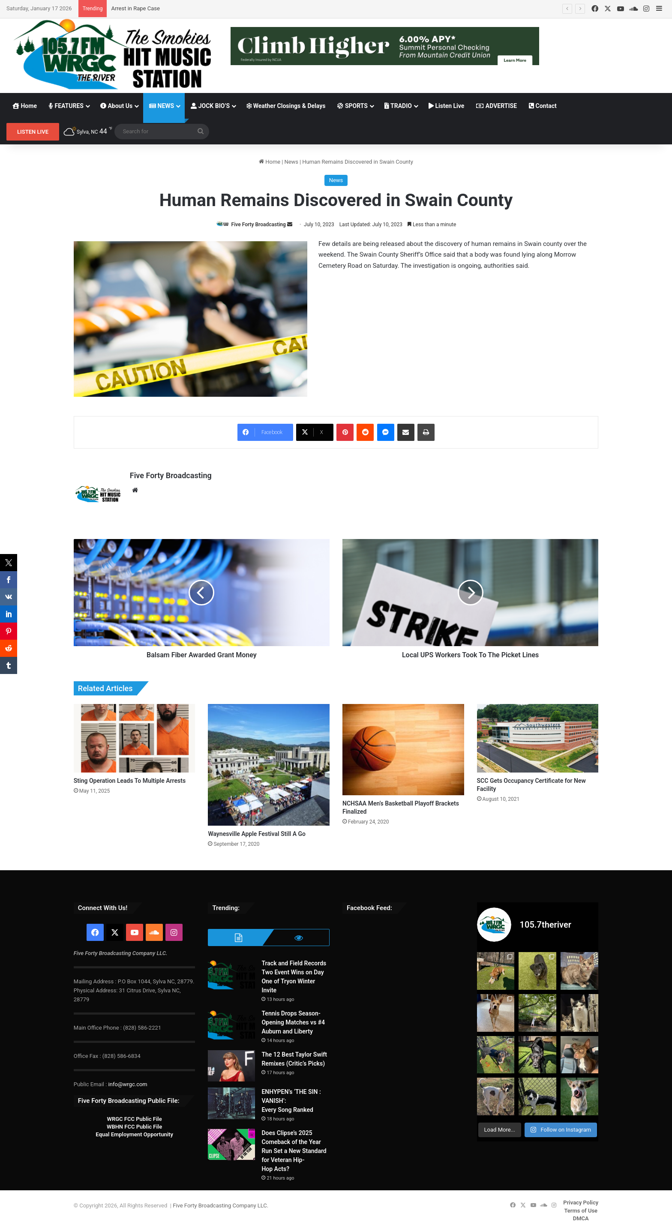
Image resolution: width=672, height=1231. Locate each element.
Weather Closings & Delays (285, 105)
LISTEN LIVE (32, 132)
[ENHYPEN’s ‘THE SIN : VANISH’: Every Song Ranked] (231, 1103)
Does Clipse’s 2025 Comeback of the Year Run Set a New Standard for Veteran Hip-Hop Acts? (293, 1150)
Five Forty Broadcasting (258, 225)
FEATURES (66, 105)
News (291, 162)
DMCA (581, 1218)
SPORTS (352, 105)
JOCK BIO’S (210, 105)
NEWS (161, 105)
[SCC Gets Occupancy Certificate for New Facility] (538, 738)
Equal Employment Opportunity (134, 1134)
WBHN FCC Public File (134, 1126)
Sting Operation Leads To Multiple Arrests (130, 780)
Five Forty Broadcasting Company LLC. (220, 1205)
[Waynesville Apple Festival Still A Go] (269, 765)
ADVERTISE (496, 105)
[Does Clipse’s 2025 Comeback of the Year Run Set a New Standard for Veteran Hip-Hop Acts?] (231, 1144)
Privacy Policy (580, 1202)
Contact (543, 105)
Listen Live (446, 105)
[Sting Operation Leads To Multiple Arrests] (134, 738)
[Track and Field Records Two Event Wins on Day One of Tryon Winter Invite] (231, 975)
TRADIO (398, 105)
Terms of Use (580, 1210)
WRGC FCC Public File (134, 1119)
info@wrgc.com (127, 1084)
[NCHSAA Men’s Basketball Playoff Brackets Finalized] (403, 749)
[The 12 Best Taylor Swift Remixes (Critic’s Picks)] (231, 1066)
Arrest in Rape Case (135, 8)
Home (24, 105)
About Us (116, 105)
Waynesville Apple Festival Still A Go (257, 833)
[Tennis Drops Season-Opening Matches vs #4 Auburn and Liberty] (231, 1025)
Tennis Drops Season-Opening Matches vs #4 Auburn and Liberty (293, 1022)
